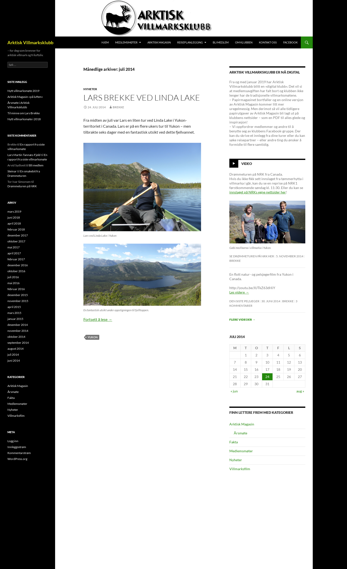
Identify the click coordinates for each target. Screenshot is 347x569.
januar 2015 (15, 319)
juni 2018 (13, 217)
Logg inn (12, 441)
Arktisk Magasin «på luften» (25, 97)
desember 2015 (17, 295)
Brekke (118, 107)
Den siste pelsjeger (244, 301)
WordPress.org (17, 459)
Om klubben (243, 42)
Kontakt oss (268, 42)
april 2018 (14, 223)
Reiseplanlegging (190, 42)
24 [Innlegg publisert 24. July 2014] (267, 377)
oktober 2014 (16, 337)
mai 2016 (13, 283)
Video (246, 163)
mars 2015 (14, 313)
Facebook (290, 42)
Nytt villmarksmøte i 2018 (24, 119)
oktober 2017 (16, 241)
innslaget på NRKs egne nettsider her (257, 192)
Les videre (239, 292)
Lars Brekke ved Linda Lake (141, 97)
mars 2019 (14, 211)
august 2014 (15, 348)
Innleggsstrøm (16, 447)
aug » (300, 391)
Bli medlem (221, 42)
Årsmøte (240, 433)
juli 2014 (13, 354)
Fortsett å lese (97, 319)
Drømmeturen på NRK (22, 186)
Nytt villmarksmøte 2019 (23, 91)
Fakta (233, 442)
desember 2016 (17, 265)
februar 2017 (16, 259)
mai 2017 (13, 247)
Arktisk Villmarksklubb (30, 42)
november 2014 (17, 331)
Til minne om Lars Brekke (23, 113)
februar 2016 (16, 289)
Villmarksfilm (239, 469)
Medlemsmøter (126, 42)
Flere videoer (242, 319)
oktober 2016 (16, 271)
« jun (234, 391)
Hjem (105, 42)
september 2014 (18, 342)
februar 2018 (16, 229)
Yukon (93, 337)
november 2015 (17, 301)
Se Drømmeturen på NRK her (251, 256)
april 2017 (14, 253)
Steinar (12, 171)
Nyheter (90, 89)
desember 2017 (17, 235)
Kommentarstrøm (19, 453)
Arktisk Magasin (159, 42)
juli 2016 (13, 277)
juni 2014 (13, 360)
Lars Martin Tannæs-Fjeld (23, 155)
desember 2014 (17, 325)
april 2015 (14, 307)
